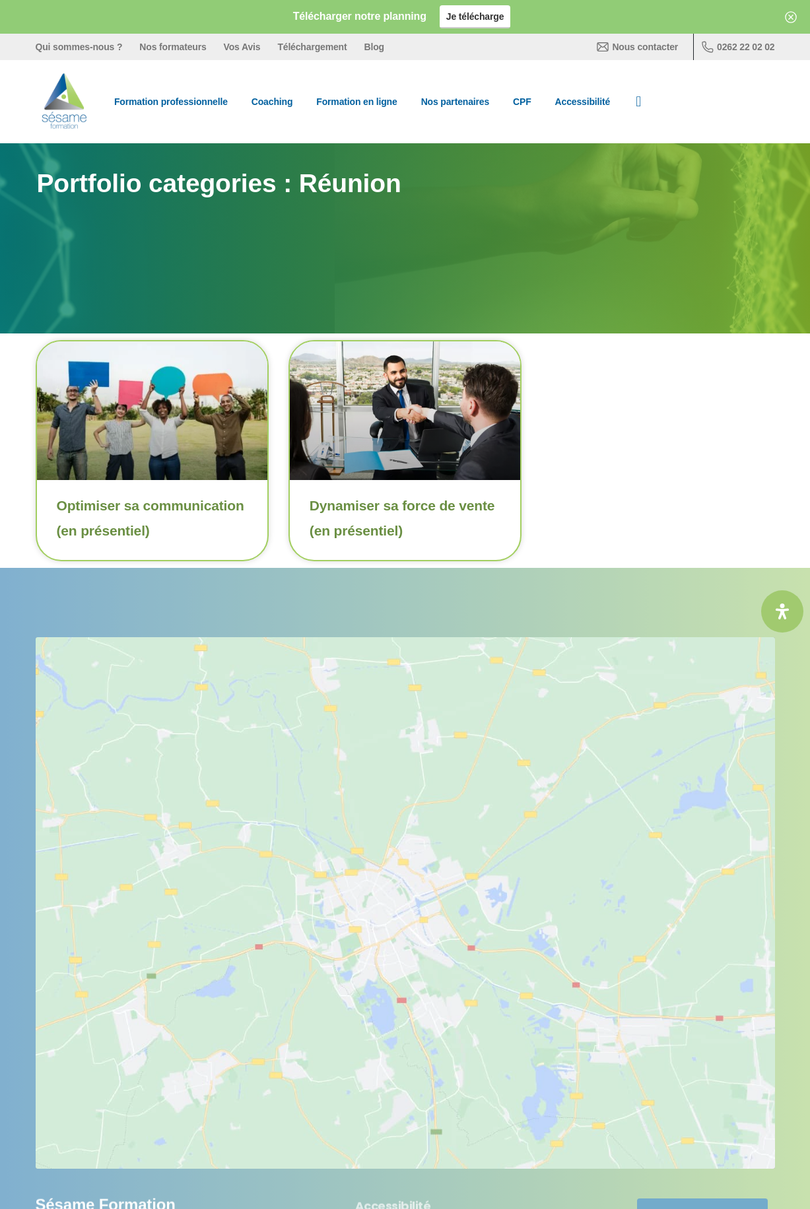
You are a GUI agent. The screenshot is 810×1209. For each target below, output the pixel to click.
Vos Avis (242, 47)
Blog (374, 47)
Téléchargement (312, 47)
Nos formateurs (172, 47)
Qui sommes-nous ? (79, 47)
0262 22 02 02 (738, 47)
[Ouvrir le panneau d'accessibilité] (782, 611)
